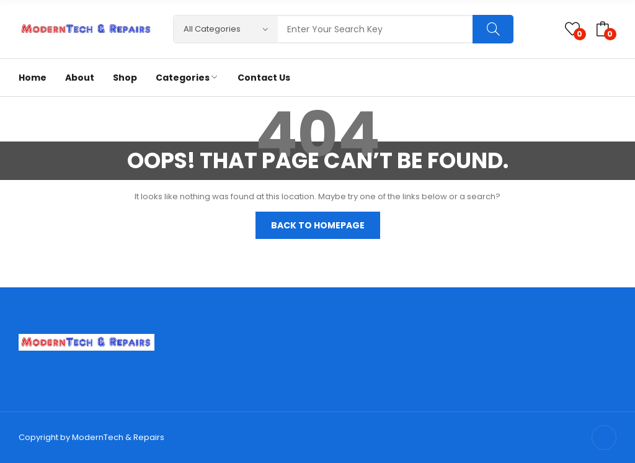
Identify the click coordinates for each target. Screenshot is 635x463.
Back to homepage (318, 225)
